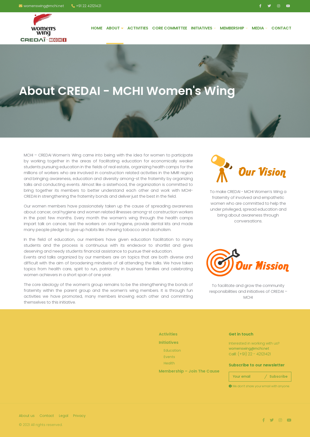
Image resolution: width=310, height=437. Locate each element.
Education (172, 350)
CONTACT (281, 28)
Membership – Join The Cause (189, 371)
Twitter (269, 6)
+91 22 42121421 (88, 6)
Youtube (288, 6)
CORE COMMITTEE (169, 28)
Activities (168, 334)
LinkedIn (261, 6)
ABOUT (113, 28)
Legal (63, 415)
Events (169, 356)
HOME (96, 28)
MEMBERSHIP (232, 28)
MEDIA (258, 28)
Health (169, 363)
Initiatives (168, 342)
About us (27, 415)
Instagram (279, 6)
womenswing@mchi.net (44, 6)
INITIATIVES (201, 28)
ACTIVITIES (137, 28)
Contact (47, 415)
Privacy (79, 415)
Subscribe (278, 376)
